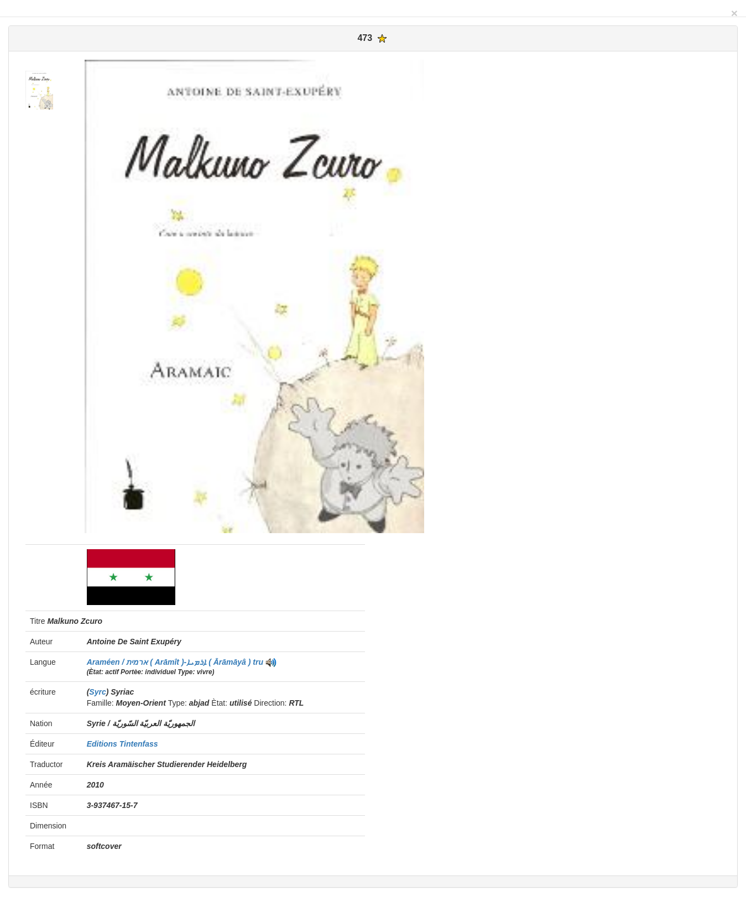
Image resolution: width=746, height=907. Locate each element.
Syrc (97, 691)
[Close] (734, 13)
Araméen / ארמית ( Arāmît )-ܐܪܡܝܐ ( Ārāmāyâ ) (170, 662)
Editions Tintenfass (122, 743)
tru (258, 662)
